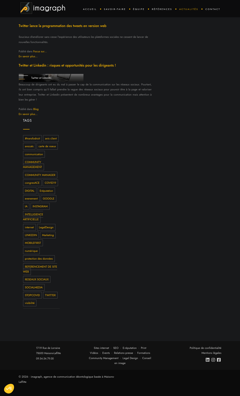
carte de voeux (47, 146)
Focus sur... (40, 51)
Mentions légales (211, 353)
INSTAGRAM (40, 206)
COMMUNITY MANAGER (40, 175)
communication (34, 154)
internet (29, 227)
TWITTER (50, 295)
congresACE (32, 183)
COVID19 (50, 183)
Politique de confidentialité (205, 348)
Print (143, 348)
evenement (31, 198)
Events (106, 353)
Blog (36, 109)
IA (26, 206)
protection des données (39, 259)
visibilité (30, 303)
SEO (116, 348)
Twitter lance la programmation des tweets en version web (63, 25)
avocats (29, 146)
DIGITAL (30, 191)
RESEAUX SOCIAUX (37, 279)
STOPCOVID (32, 295)
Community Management (103, 358)
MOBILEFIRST (33, 243)
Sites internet (101, 348)
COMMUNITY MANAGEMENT (32, 164)
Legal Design (130, 358)
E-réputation (130, 348)
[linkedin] (208, 360)
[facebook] (219, 360)
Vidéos (94, 353)
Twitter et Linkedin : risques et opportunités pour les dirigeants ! (67, 65)
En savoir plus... (28, 56)
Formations (143, 353)
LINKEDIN (31, 235)
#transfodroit (32, 138)
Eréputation (46, 191)
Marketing (48, 235)
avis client (51, 138)
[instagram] (213, 360)
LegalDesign (46, 227)
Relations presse (123, 353)
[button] (9, 388)
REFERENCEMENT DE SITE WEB (40, 269)
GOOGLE (48, 198)
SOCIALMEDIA (34, 287)
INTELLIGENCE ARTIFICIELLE (33, 216)
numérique (31, 251)
